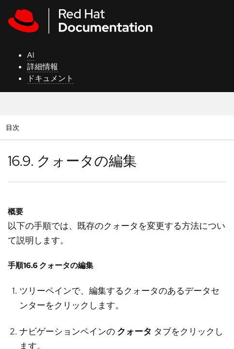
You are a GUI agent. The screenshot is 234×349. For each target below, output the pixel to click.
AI (30, 55)
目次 (13, 127)
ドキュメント (50, 78)
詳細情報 (42, 67)
